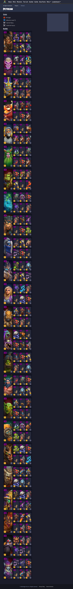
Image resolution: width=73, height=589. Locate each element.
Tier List (25, 2)
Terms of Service (49, 586)
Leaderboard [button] (56, 2)
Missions (19, 2)
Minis (14, 2)
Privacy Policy (42, 586)
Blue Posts (42, 2)
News (10, 2)
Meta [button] (48, 2)
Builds (36, 2)
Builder (31, 2)
